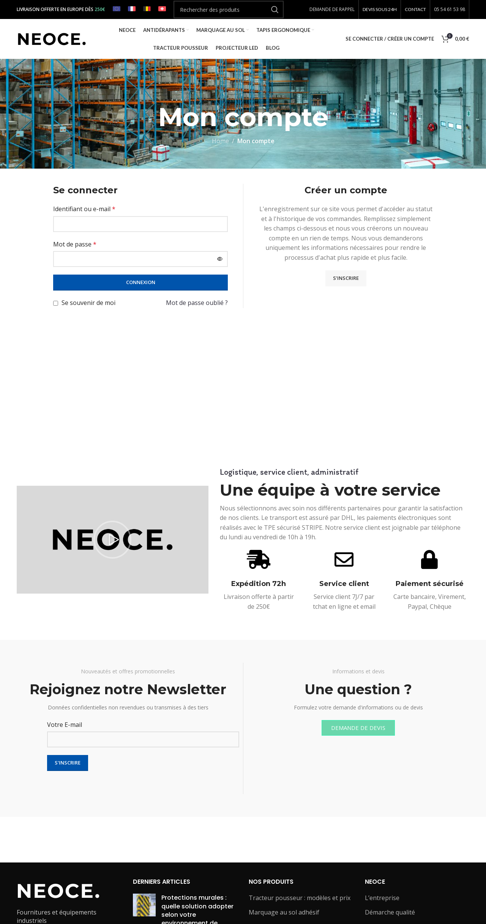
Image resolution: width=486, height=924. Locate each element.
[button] (112, 540)
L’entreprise (382, 898)
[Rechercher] (229, 9)
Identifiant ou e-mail (84, 209)
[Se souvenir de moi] (55, 303)
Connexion (140, 282)
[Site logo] (52, 38)
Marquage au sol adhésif (284, 912)
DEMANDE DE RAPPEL (332, 9)
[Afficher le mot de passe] (220, 259)
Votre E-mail (64, 724)
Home (220, 141)
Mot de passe (74, 244)
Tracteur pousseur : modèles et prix (299, 898)
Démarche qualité (390, 912)
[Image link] (58, 890)
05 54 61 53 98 (449, 9)
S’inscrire (346, 278)
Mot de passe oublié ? (197, 303)
